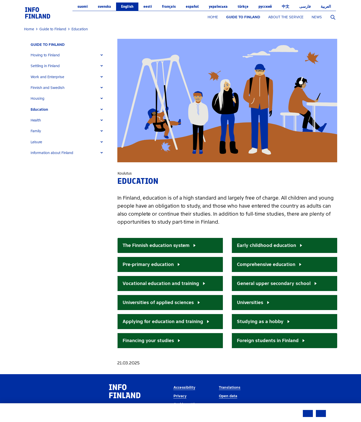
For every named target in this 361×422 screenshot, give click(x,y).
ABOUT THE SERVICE (286, 17)
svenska (104, 6)
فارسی (305, 6)
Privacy (180, 396)
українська (218, 6)
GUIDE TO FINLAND (243, 17)
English (127, 6)
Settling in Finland (45, 66)
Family (36, 131)
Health (36, 120)
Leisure (36, 142)
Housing (37, 98)
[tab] (69, 55)
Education (39, 109)
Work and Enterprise (47, 77)
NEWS (317, 17)
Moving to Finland (45, 55)
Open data (228, 396)
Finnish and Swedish (47, 88)
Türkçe (243, 6)
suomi (82, 6)
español (192, 6)
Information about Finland (52, 153)
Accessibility (184, 387)
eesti (147, 6)
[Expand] (102, 55)
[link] (37, 12)
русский (265, 6)
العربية (326, 6)
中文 (285, 6)
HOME (213, 17)
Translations (229, 387)
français (169, 6)
